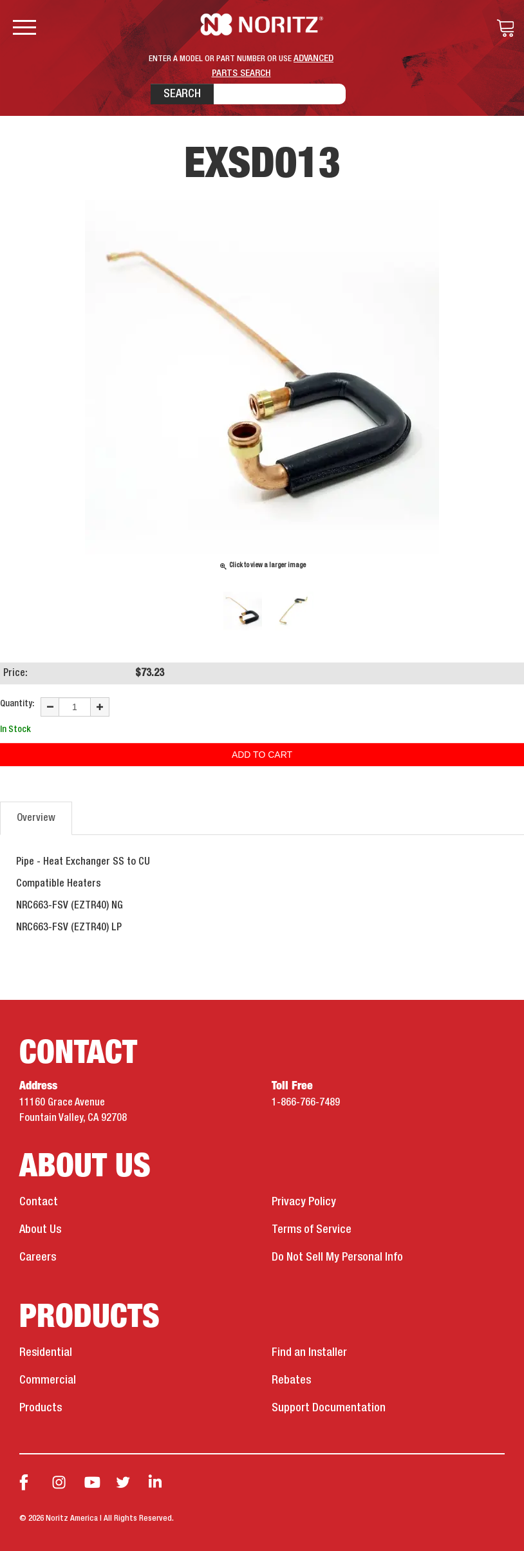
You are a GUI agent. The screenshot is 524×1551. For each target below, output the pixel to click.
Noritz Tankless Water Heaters (262, 24)
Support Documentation (329, 1408)
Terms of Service (311, 1230)
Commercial (47, 1380)
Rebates (291, 1380)
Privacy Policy (304, 1202)
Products (40, 1408)
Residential (45, 1353)
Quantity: (17, 704)
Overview (36, 818)
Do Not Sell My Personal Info (337, 1257)
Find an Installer (309, 1353)
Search (182, 94)
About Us (40, 1230)
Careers (37, 1257)
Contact (38, 1202)
